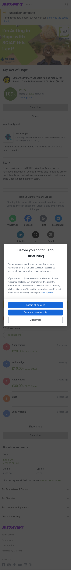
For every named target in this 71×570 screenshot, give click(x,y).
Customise (35, 319)
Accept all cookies (35, 305)
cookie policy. (47, 292)
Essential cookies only (35, 312)
